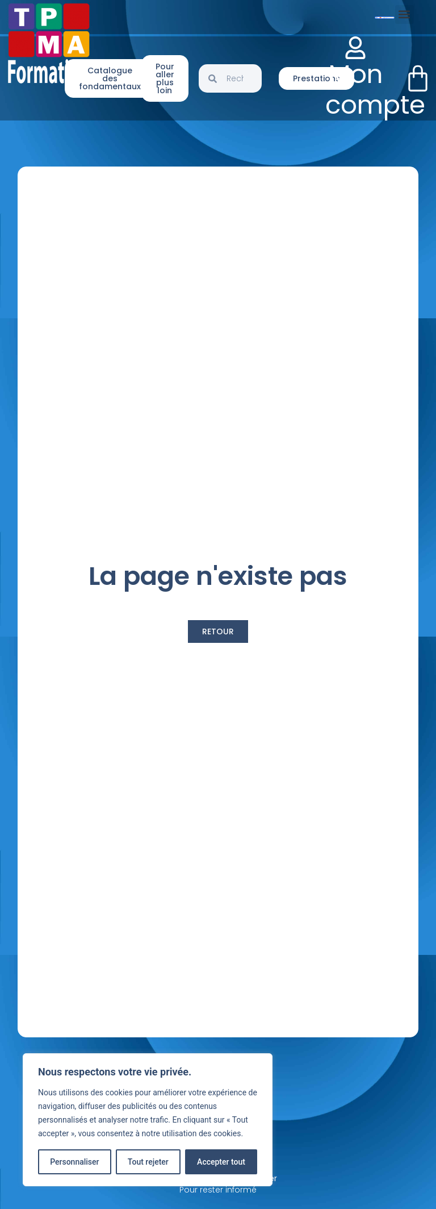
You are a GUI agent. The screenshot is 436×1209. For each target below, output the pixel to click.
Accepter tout (221, 1161)
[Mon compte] (355, 47)
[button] (404, 14)
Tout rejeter (148, 1161)
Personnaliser (74, 1161)
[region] (147, 1119)
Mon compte (375, 89)
